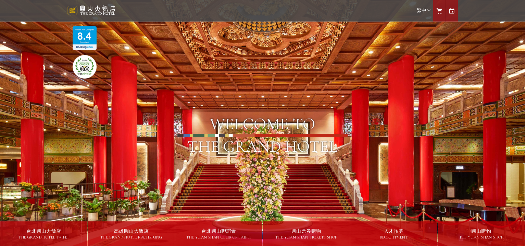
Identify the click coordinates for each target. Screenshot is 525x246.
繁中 (423, 10)
